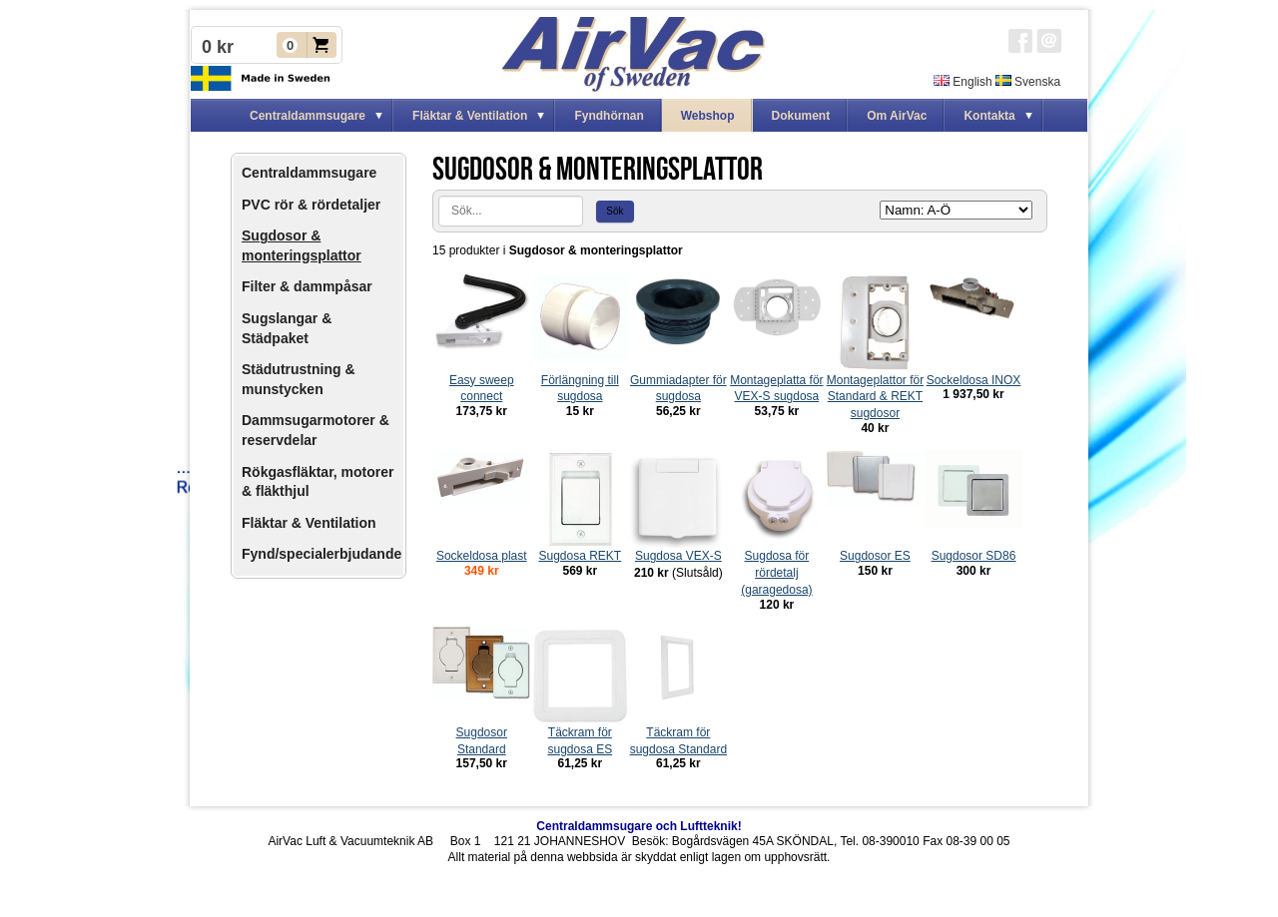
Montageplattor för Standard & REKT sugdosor (875, 397)
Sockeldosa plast (481, 556)
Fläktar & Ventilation (309, 523)
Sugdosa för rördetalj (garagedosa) (776, 573)
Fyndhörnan (608, 116)
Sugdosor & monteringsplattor (301, 245)
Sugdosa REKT (579, 556)
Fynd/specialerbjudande (321, 554)
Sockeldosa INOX (974, 380)
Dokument (801, 116)
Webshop (708, 116)
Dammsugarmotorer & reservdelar (315, 430)
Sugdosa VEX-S (678, 556)
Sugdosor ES (875, 556)
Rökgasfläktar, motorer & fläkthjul (318, 482)
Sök (614, 211)
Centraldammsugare (309, 173)
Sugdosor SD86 (974, 556)
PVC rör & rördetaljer (311, 205)
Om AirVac (897, 116)
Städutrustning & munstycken (298, 379)
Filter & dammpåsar (307, 286)
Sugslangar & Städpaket (286, 328)
